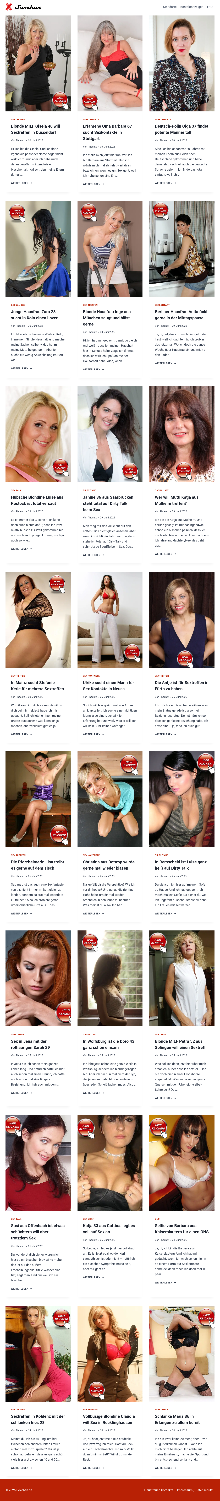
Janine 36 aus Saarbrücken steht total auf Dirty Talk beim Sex (108, 503)
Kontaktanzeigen (191, 7)
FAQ (210, 7)
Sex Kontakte (91, 676)
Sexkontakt (162, 305)
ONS (157, 1219)
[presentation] (38, 62)
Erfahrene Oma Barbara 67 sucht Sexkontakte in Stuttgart (107, 132)
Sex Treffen (90, 305)
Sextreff (160, 1034)
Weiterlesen (21, 183)
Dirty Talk (89, 490)
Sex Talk (16, 490)
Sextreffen (18, 119)
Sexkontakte (91, 119)
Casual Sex (18, 305)
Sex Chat (88, 1219)
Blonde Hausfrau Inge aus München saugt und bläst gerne (107, 318)
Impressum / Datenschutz (195, 1490)
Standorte (170, 7)
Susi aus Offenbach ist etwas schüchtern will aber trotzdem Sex (38, 1231)
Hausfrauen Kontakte (158, 1490)
